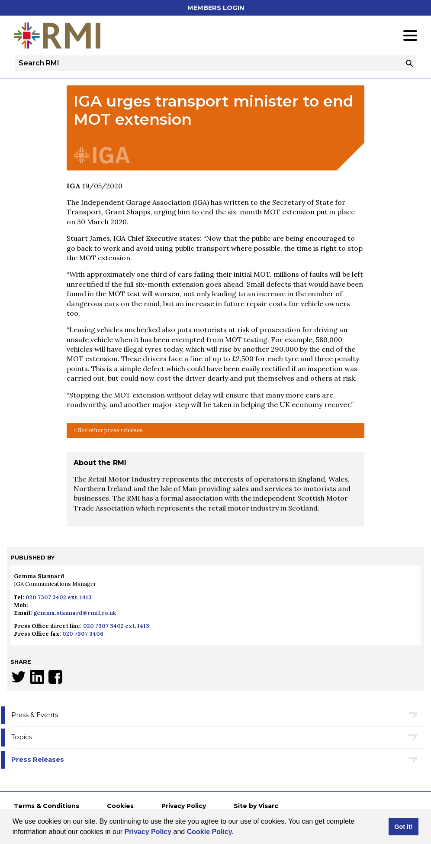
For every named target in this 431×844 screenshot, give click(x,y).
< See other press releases (108, 430)
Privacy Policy (148, 831)
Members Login (215, 8)
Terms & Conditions (46, 806)
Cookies (120, 806)
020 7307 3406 (82, 633)
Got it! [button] (403, 826)
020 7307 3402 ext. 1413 (59, 597)
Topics (21, 737)
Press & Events (34, 715)
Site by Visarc (256, 806)
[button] (236, 832)
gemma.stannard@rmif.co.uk (74, 613)
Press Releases (37, 759)
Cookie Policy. (210, 831)
